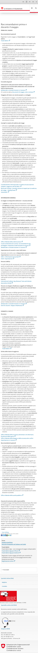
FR (29, 1)
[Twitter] (3, 531)
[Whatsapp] (9, 531)
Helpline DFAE (5, 625)
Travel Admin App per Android (11, 548)
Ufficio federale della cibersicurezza (12, 237)
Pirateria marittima (7, 538)
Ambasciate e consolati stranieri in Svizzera (14, 86)
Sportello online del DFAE (9, 601)
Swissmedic (5, 188)
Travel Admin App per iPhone (11, 547)
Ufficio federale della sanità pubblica (12, 491)
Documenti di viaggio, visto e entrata (23, 88)
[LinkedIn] (5, 531)
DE (23, 1)
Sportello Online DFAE (7, 574)
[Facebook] (2, 531)
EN (33, 1)
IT (26, 1)
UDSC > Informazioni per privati (10, 252)
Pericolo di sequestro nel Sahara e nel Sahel (14, 540)
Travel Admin (5, 36)
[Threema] (7, 531)
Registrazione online (8, 557)
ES (36, 1)
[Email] (10, 531)
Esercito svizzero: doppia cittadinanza (12, 301)
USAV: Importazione (7, 254)
